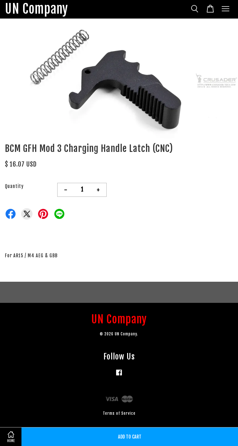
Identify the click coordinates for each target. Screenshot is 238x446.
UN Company (36, 9)
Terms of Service (119, 413)
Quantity (14, 186)
